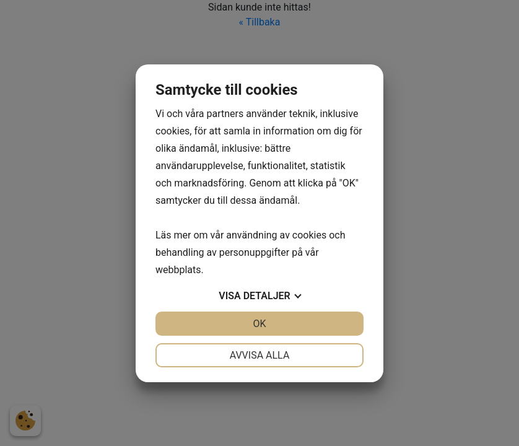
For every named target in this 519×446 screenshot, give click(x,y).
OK (259, 324)
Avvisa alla (260, 355)
